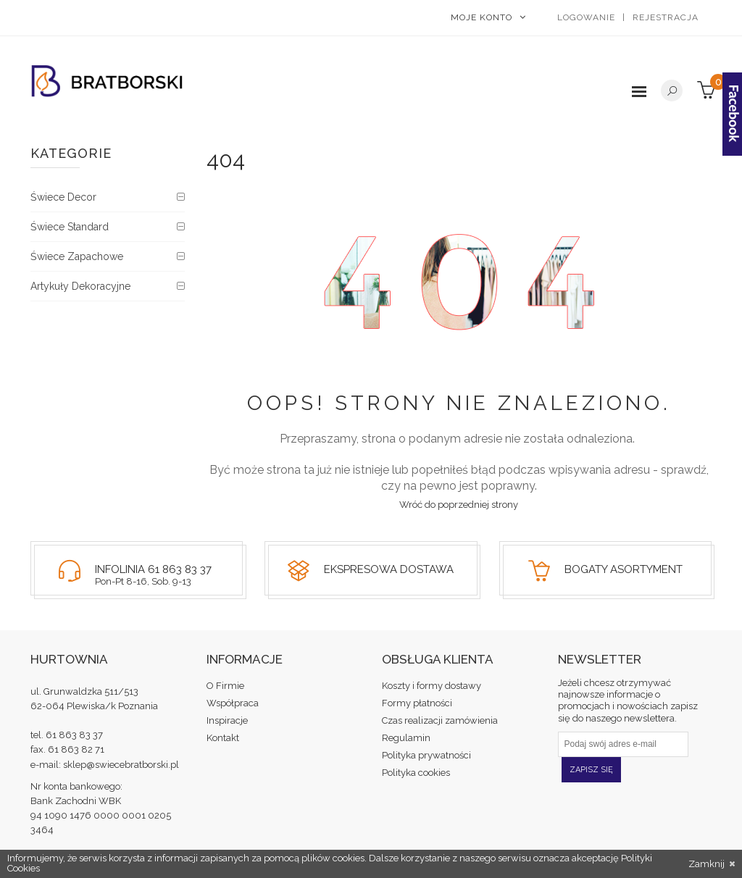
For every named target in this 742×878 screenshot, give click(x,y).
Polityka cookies (416, 772)
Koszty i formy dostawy (431, 685)
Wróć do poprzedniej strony (458, 504)
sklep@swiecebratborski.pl (121, 764)
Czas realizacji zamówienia (440, 720)
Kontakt (223, 737)
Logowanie (586, 17)
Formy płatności (417, 703)
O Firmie (225, 685)
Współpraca (233, 703)
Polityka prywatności (426, 755)
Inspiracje (227, 720)
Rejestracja (666, 17)
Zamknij (711, 864)
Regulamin (406, 737)
